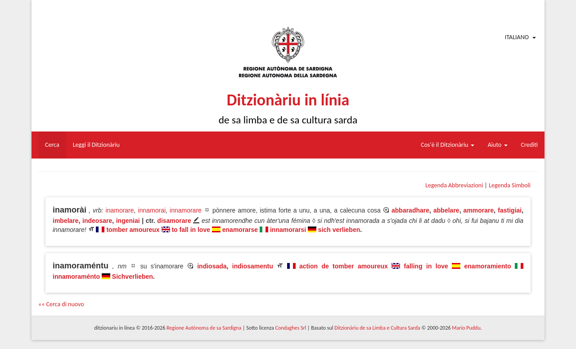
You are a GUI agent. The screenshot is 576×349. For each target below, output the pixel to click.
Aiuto (498, 145)
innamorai (152, 210)
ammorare (479, 210)
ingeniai (128, 220)
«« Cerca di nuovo (61, 304)
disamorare (174, 220)
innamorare (186, 210)
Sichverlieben (132, 276)
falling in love (426, 266)
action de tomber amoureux (343, 266)
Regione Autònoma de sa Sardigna (203, 328)
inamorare (120, 210)
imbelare (66, 220)
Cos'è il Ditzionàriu (447, 145)
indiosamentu (252, 266)
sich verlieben (339, 229)
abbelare (446, 210)
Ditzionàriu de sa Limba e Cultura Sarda (377, 328)
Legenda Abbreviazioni (454, 185)
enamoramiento (487, 266)
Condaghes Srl (290, 328)
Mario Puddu (466, 328)
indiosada (211, 266)
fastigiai (510, 210)
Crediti (529, 145)
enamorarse (240, 229)
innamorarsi (288, 229)
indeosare (97, 220)
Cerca (52, 145)
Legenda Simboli (510, 185)
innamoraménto (76, 276)
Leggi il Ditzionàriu (96, 145)
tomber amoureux (132, 229)
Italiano (517, 37)
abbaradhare (410, 210)
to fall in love (190, 229)
